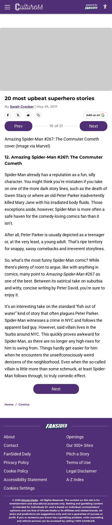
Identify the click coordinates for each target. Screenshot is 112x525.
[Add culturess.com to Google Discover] (95, 115)
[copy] (38, 115)
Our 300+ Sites (79, 445)
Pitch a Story (77, 453)
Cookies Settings (19, 488)
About (9, 436)
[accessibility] (105, 6)
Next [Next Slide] (93, 126)
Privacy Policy (16, 462)
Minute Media (29, 500)
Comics (23, 404)
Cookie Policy (16, 471)
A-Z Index (75, 479)
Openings (75, 436)
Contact (11, 445)
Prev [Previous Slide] (18, 126)
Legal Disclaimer (81, 471)
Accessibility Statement (25, 479)
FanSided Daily (17, 453)
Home (9, 404)
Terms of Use (78, 462)
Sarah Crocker (22, 106)
